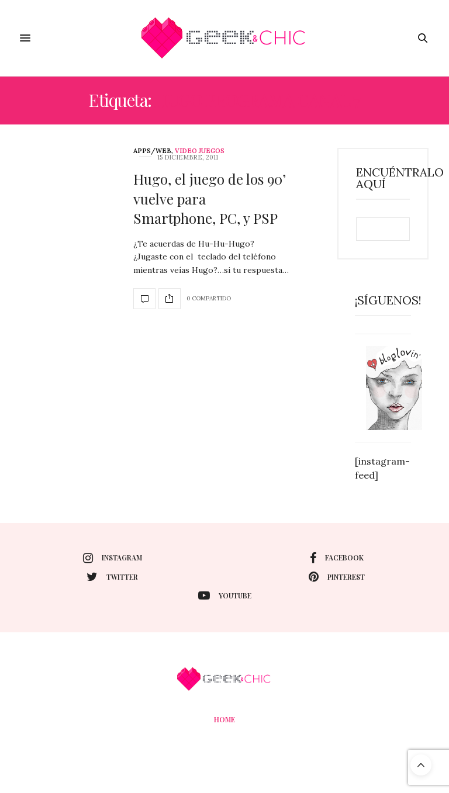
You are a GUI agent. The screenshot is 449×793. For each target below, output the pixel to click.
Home (224, 719)
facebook (337, 558)
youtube (224, 595)
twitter (112, 577)
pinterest (337, 577)
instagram (112, 558)
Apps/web (152, 151)
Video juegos (199, 151)
